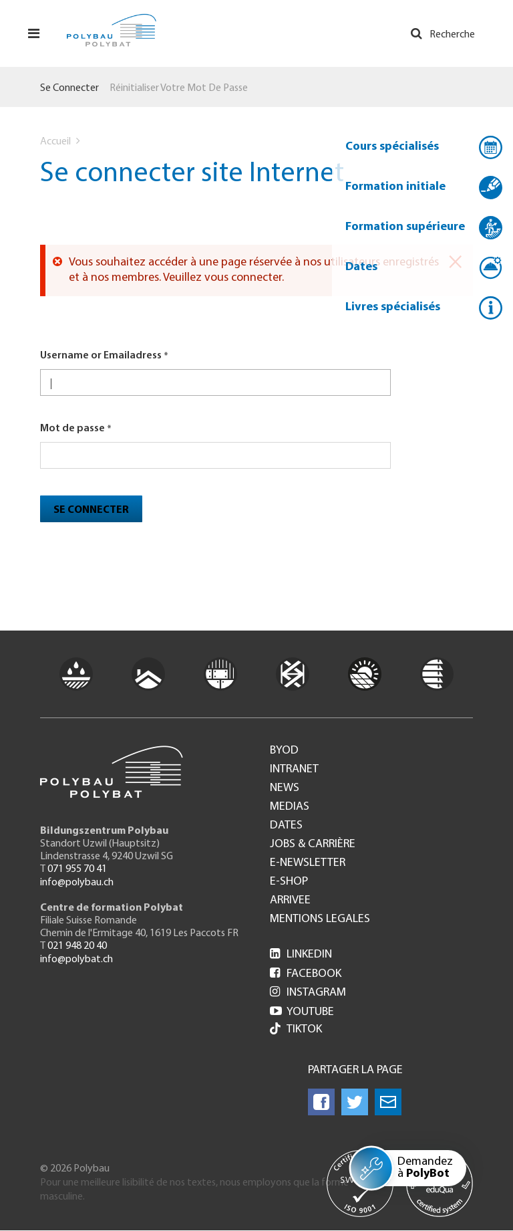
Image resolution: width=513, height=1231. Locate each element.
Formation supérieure (405, 227)
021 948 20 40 (77, 946)
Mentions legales (320, 919)
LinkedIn (301, 954)
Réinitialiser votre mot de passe (179, 88)
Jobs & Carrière (312, 844)
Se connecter (69, 88)
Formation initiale (395, 187)
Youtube (302, 1012)
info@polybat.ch (76, 959)
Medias (289, 807)
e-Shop (289, 882)
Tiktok (296, 1030)
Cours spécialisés (392, 146)
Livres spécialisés (392, 307)
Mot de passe (72, 428)
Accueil (55, 141)
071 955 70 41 (77, 869)
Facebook (305, 974)
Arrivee (290, 901)
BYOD (284, 751)
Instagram (308, 992)
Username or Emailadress (101, 355)
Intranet (294, 770)
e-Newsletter (307, 863)
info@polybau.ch (77, 882)
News (284, 788)
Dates (361, 267)
